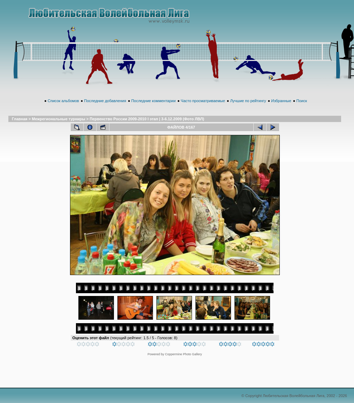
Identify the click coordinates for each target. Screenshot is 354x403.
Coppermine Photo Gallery (183, 354)
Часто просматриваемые (203, 101)
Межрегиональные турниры (58, 119)
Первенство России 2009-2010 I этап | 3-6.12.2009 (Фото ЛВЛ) (147, 119)
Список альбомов (63, 101)
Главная (20, 119)
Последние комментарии (153, 101)
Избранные (281, 101)
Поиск (301, 101)
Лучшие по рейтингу (248, 101)
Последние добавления (105, 101)
